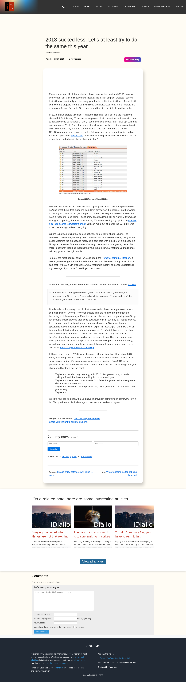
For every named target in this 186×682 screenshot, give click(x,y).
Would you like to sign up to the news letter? (59, 627)
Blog (87, 6)
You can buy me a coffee (87, 418)
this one (132, 284)
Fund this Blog (132, 60)
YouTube (110, 658)
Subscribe (54, 449)
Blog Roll (126, 658)
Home (75, 6)
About (179, 6)
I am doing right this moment (57, 663)
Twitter (65, 456)
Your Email (42, 619)
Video (145, 6)
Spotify (73, 456)
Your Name (42, 614)
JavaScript (130, 6)
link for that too (80, 660)
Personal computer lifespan (116, 258)
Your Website (39, 623)
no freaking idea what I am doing (77, 347)
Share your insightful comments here (68, 422)
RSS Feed (86, 456)
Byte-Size (113, 6)
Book (99, 6)
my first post (77, 135)
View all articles (93, 561)
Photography (162, 6)
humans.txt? (58, 668)
